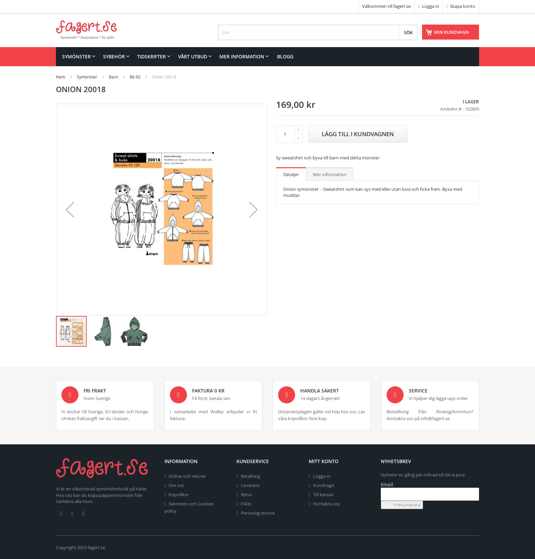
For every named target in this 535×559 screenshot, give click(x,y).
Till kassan (323, 494)
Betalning (250, 476)
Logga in (428, 6)
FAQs (246, 504)
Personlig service (258, 513)
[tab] (291, 174)
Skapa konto (462, 6)
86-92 (135, 77)
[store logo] (86, 29)
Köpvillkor (179, 494)
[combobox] (318, 32)
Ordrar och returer (187, 476)
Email (387, 485)
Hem (60, 77)
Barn (113, 77)
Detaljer (291, 174)
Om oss (176, 485)
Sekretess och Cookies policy (189, 507)
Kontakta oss (326, 504)
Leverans (250, 485)
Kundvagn (323, 485)
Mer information (329, 174)
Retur (246, 494)
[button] (70, 209)
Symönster (87, 77)
